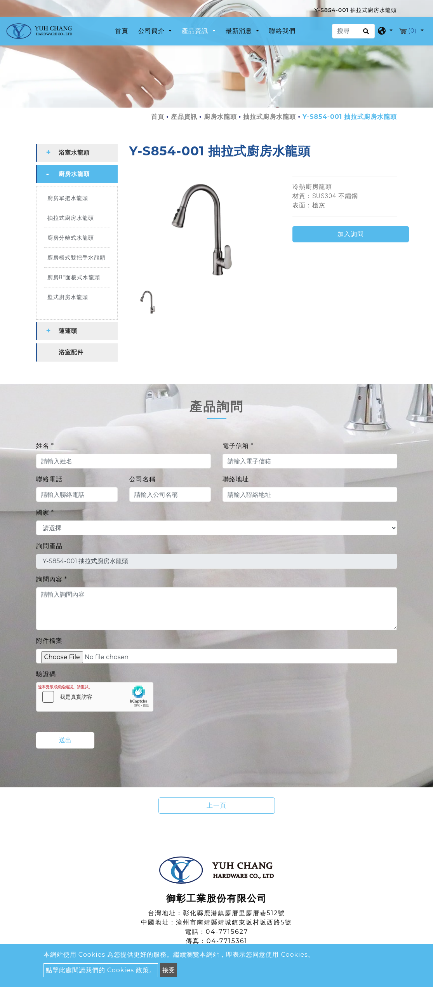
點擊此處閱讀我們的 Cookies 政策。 (101, 970)
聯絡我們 (282, 31)
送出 (65, 740)
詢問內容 (51, 579)
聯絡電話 (49, 479)
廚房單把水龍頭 (67, 198)
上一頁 (216, 805)
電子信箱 (238, 445)
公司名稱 (142, 479)
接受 (168, 970)
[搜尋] (353, 31)
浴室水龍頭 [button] (74, 152)
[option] (205, 229)
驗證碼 (46, 674)
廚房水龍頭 (220, 116)
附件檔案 (49, 640)
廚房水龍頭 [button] (74, 174)
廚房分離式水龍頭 (70, 237)
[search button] (365, 34)
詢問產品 (49, 546)
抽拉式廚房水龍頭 (269, 116)
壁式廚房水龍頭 (67, 297)
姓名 (45, 445)
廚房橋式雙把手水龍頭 (76, 257)
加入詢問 (350, 234)
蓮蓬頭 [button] (68, 330)
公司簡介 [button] (152, 31)
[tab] (77, 153)
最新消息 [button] (240, 31)
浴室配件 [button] (71, 352)
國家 (45, 512)
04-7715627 (227, 931)
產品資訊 (184, 116)
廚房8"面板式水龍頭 (73, 277)
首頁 (123, 30)
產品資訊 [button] (196, 31)
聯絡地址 (236, 479)
